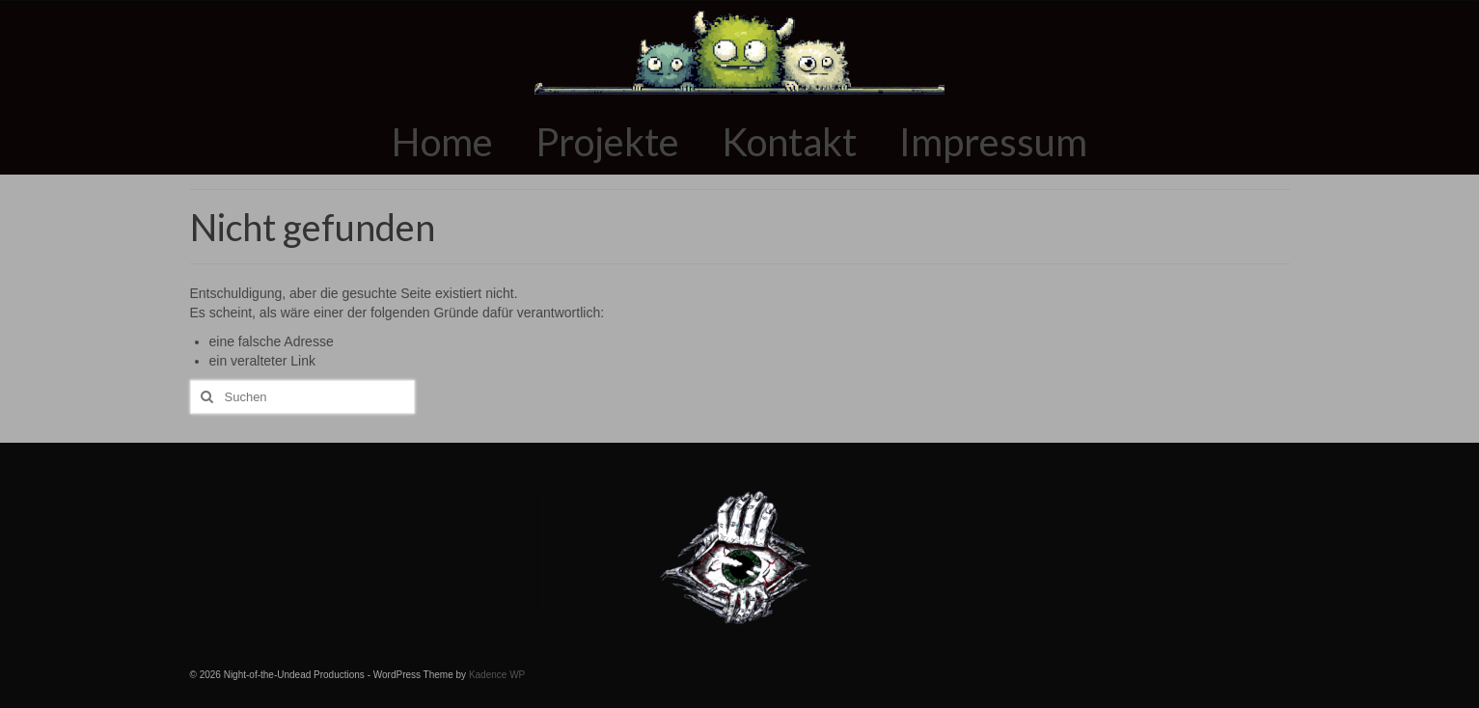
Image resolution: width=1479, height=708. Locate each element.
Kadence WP (497, 674)
